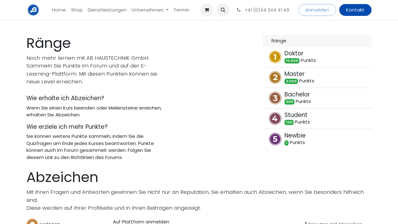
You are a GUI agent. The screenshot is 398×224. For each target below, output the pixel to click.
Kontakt (355, 10)
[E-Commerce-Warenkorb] (206, 9)
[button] (222, 9)
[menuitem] (58, 10)
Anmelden (317, 10)
